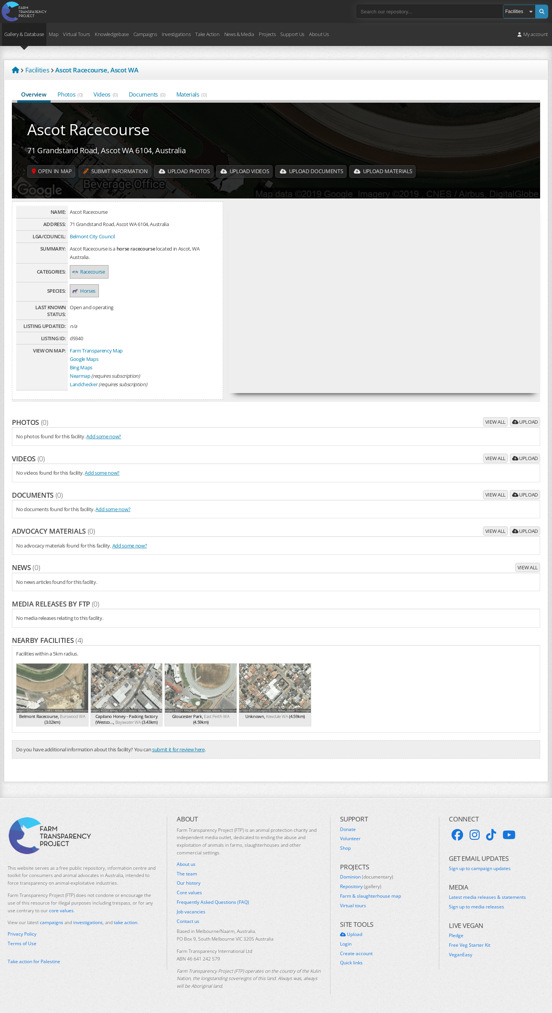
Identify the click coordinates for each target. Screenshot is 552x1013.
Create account (356, 954)
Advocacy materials (53, 531)
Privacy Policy (22, 934)
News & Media (239, 34)
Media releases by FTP (55, 603)
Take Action (207, 34)
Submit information (116, 171)
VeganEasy (460, 955)
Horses (84, 290)
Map (53, 34)
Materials (191, 94)
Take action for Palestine (34, 961)
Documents (147, 94)
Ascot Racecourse (88, 129)
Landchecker (83, 384)
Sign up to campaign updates (480, 868)
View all (495, 421)
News (26, 567)
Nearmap (80, 375)
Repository (360, 887)
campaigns (51, 922)
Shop (345, 848)
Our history (188, 883)
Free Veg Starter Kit (469, 945)
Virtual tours (353, 906)
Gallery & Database (24, 34)
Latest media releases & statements (487, 897)
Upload (525, 421)
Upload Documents (313, 171)
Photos (70, 94)
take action (125, 922)
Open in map (52, 171)
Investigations (176, 34)
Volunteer (350, 839)
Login (346, 944)
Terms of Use (22, 944)
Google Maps (84, 359)
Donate (348, 829)
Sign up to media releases (476, 907)
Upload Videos (246, 171)
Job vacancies (191, 912)
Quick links (351, 963)
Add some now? (103, 436)
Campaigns (145, 34)
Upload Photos (185, 171)
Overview (34, 94)
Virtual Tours (76, 34)
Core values (189, 893)
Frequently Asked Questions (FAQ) (213, 902)
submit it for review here (178, 749)
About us (186, 864)
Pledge (456, 936)
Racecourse (89, 271)
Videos (106, 94)
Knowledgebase (112, 34)
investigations (88, 922)
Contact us (188, 921)
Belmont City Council (92, 236)
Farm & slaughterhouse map (370, 896)
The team (187, 874)
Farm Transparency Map (96, 350)
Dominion (366, 877)
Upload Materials (385, 171)
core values (61, 910)
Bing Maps (81, 367)
